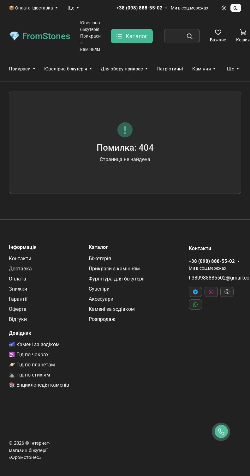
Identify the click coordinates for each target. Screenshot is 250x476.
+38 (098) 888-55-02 (139, 8)
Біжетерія (100, 259)
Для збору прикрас (122, 69)
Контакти (20, 259)
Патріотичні (170, 69)
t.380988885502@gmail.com (215, 278)
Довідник (20, 333)
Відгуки (18, 319)
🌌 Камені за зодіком (34, 344)
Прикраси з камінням (114, 269)
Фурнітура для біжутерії (117, 279)
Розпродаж (102, 319)
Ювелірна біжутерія (65, 69)
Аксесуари (101, 299)
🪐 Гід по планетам (32, 365)
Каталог (98, 247)
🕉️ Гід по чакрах (29, 355)
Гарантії (18, 299)
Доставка (20, 269)
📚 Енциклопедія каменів (39, 385)
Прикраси (20, 69)
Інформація (23, 247)
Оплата (17, 279)
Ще (71, 7)
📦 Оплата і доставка (31, 7)
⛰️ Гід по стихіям (29, 375)
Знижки (18, 289)
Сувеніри (99, 289)
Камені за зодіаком (112, 309)
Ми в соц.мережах (189, 7)
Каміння (201, 69)
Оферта (18, 309)
